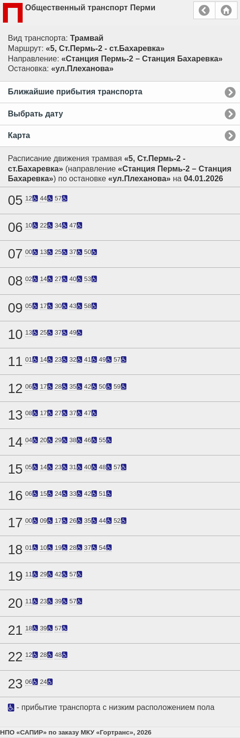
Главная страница (226, 10)
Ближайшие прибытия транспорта (75, 91)
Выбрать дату (35, 114)
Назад (204, 10)
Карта (19, 135)
